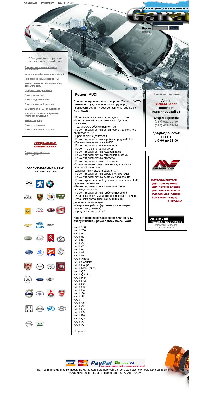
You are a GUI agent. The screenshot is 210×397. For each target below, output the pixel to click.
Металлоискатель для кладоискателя (166, 224)
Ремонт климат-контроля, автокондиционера (37, 153)
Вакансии (65, 3)
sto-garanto (80, 331)
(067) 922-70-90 (166, 121)
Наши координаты (167, 94)
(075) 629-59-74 (166, 125)
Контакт (47, 3)
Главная (30, 3)
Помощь (146, 32)
